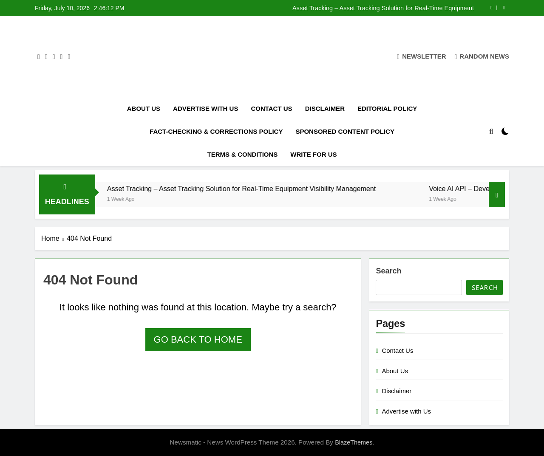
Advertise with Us (205, 108)
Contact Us (271, 108)
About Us (143, 108)
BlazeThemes (353, 442)
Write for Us (313, 154)
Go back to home (198, 339)
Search (388, 271)
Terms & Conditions (242, 154)
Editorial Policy (387, 108)
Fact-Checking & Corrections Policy (216, 131)
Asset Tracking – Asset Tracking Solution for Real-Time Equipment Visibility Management (383, 8)
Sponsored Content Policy (344, 131)
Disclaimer (325, 108)
